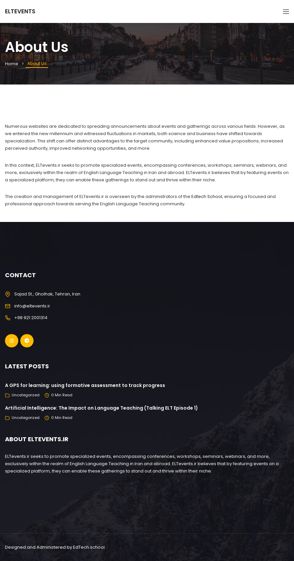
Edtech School (206, 196)
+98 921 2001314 (31, 317)
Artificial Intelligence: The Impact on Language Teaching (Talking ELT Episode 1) (101, 408)
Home (11, 64)
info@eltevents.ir (32, 306)
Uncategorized (26, 395)
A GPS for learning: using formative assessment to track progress (85, 385)
